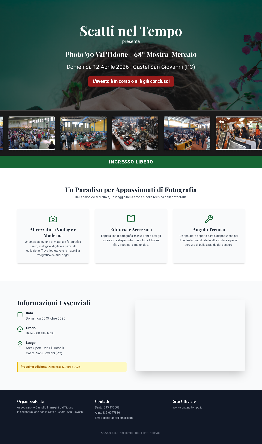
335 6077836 (111, 412)
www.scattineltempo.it (187, 407)
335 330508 (112, 407)
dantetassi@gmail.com (118, 418)
